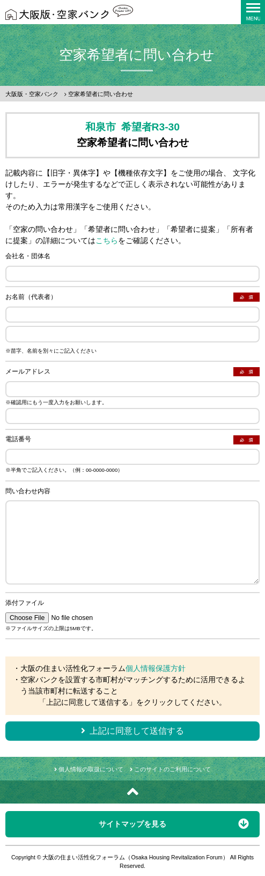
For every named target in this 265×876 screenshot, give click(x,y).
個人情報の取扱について (88, 769)
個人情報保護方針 (156, 668)
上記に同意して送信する (132, 730)
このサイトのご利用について (170, 769)
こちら (106, 240)
